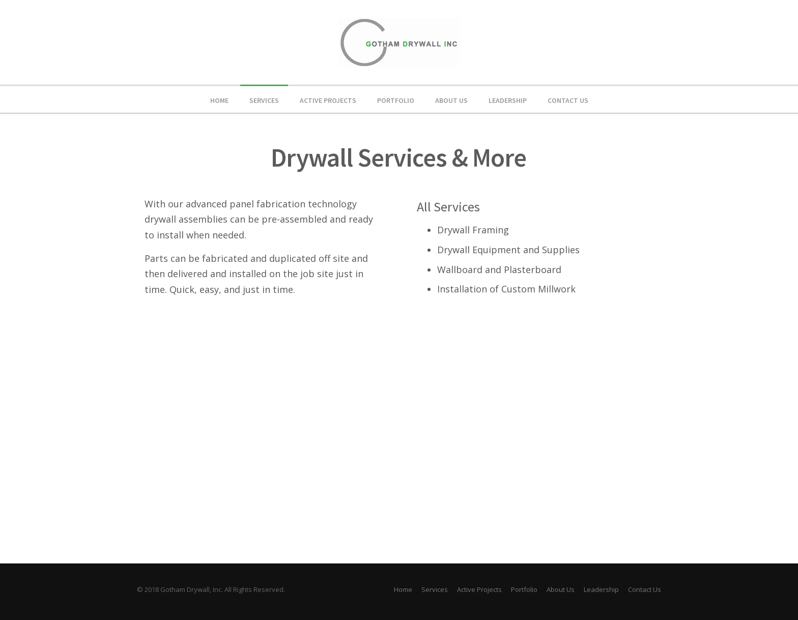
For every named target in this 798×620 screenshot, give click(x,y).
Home (219, 100)
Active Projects (328, 100)
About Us (451, 100)
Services (264, 100)
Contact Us (568, 100)
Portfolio (395, 100)
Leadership (508, 100)
